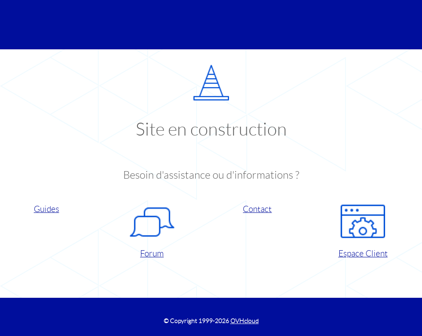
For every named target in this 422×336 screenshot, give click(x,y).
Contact (257, 209)
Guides (46, 209)
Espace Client (363, 228)
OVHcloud (244, 320)
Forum (152, 228)
